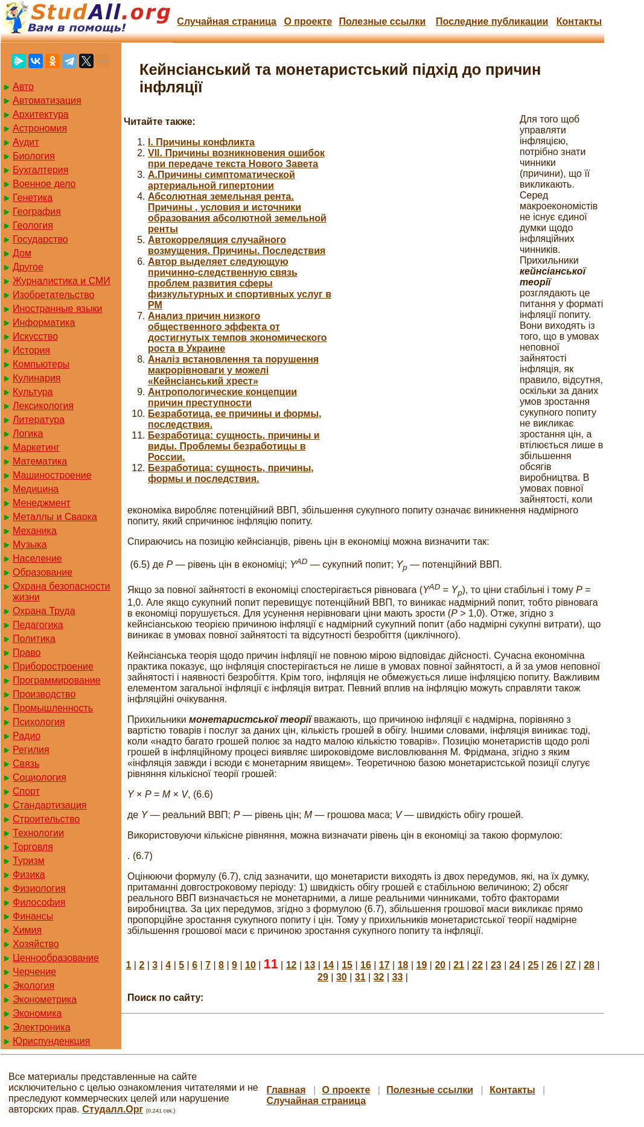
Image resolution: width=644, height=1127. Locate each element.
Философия (39, 902)
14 (328, 965)
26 (551, 965)
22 (477, 965)
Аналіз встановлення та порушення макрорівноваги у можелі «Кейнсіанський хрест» (233, 370)
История (31, 350)
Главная (285, 1090)
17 (384, 965)
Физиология (39, 888)
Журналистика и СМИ (61, 281)
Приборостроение (53, 666)
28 (589, 965)
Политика (34, 638)
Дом (22, 253)
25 (533, 965)
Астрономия (40, 128)
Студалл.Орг (112, 1109)
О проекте (308, 21)
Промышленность (53, 708)
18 (403, 965)
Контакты (579, 21)
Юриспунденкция (51, 1041)
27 (570, 965)
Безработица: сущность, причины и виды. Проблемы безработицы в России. (234, 446)
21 (458, 965)
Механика (35, 530)
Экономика (37, 1013)
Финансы (33, 916)
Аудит (26, 142)
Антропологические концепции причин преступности (222, 397)
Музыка (30, 544)
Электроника (42, 1027)
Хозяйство (36, 944)
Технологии (38, 833)
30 (341, 977)
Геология (33, 225)
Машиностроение (52, 475)
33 (397, 977)
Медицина (36, 489)
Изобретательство (53, 295)
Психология (39, 722)
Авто (23, 86)
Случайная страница (226, 21)
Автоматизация (47, 100)
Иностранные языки (57, 308)
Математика (40, 461)
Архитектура (41, 114)
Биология (34, 156)
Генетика (33, 197)
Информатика (44, 322)
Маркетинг (36, 447)
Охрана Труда (44, 611)
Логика (28, 433)
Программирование (57, 680)
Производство (44, 694)
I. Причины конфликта (201, 142)
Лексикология (43, 406)
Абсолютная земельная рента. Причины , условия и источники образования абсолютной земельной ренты (237, 212)
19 (421, 965)
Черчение (34, 972)
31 (360, 977)
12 (291, 965)
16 (365, 965)
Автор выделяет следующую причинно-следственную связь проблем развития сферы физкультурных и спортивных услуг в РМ (239, 283)
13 (309, 965)
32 (379, 977)
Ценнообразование (56, 958)
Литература (39, 419)
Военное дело (44, 184)
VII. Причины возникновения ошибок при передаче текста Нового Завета (236, 158)
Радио (26, 736)
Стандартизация (49, 805)
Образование (42, 572)
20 (440, 965)
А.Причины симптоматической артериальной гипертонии (221, 180)
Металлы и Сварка (55, 517)
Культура (33, 392)
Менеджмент (42, 503)
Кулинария (36, 378)
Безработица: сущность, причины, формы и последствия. (231, 473)
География (37, 211)
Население (37, 558)
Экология (33, 985)
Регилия (31, 749)
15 (347, 965)
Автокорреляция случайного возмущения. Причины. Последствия (236, 245)
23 (496, 965)
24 (514, 965)
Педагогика (38, 625)
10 (250, 965)
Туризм (29, 861)
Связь (26, 763)
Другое (28, 267)
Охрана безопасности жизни (61, 591)
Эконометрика (45, 999)
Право (27, 652)
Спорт (26, 791)
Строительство (46, 819)
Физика (29, 874)
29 (322, 977)
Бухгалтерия (40, 170)
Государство (40, 239)
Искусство (35, 336)
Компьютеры (41, 364)
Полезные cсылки (382, 21)
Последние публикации (492, 21)
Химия (27, 930)
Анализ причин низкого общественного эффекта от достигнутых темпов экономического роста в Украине (237, 332)
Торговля (33, 847)
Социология (39, 777)
